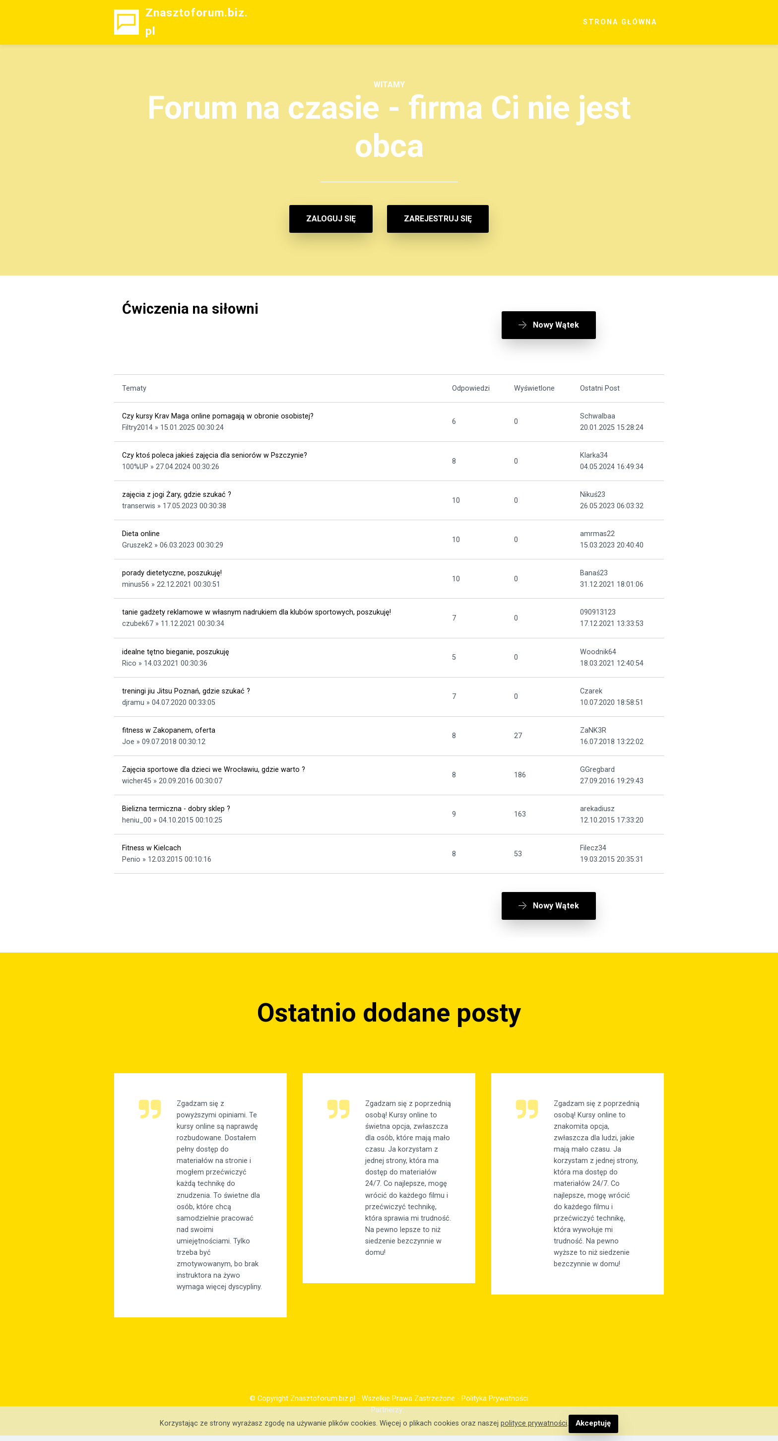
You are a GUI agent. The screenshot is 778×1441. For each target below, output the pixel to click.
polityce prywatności (534, 1424)
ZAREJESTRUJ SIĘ (438, 218)
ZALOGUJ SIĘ (331, 218)
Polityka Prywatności (494, 1403)
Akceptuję (593, 1424)
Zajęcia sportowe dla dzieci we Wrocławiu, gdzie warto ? (213, 766)
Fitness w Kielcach (151, 844)
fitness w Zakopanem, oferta (168, 727)
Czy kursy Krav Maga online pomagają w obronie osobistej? (218, 413)
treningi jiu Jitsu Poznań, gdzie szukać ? (186, 688)
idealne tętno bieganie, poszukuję (175, 648)
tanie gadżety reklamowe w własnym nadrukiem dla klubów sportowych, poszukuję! (256, 609)
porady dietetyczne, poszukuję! (172, 570)
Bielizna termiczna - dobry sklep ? (176, 805)
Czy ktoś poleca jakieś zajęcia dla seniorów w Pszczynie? (214, 452)
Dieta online (141, 531)
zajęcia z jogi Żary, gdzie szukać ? (176, 491)
